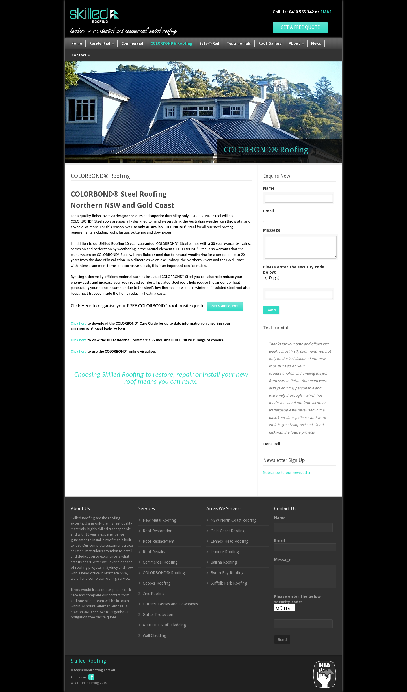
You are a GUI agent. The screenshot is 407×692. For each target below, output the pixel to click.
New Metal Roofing (159, 520)
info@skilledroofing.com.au (93, 670)
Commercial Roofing (160, 562)
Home (76, 43)
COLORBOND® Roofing (171, 43)
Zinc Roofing (154, 593)
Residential (101, 43)
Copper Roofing (156, 583)
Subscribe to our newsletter (287, 472)
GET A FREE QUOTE (300, 27)
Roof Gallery (270, 43)
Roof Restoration (157, 531)
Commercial (132, 43)
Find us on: (82, 677)
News (316, 43)
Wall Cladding (154, 635)
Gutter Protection (158, 614)
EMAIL (327, 11)
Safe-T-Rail (209, 43)
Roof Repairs (154, 551)
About (296, 43)
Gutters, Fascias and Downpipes (170, 604)
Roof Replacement (158, 541)
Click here (78, 340)
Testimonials (239, 43)
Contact (81, 55)
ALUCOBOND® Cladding (164, 625)
